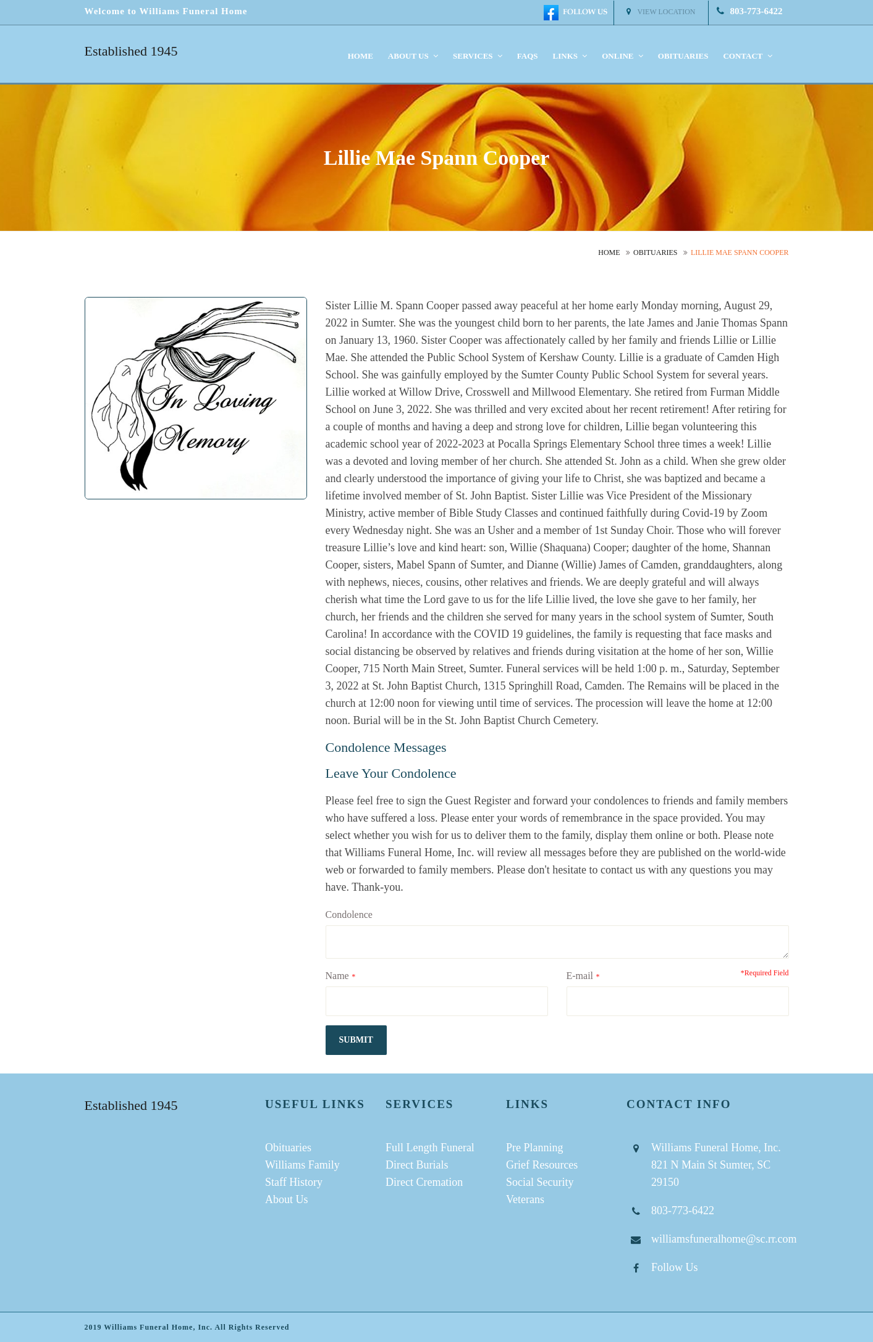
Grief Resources (542, 1165)
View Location (660, 11)
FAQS (527, 55)
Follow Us (674, 1267)
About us (413, 55)
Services (477, 55)
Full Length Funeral (430, 1147)
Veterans (525, 1199)
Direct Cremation (424, 1182)
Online (622, 55)
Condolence (349, 914)
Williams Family (302, 1165)
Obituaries (683, 55)
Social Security (539, 1182)
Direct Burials (417, 1165)
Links (570, 55)
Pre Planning (534, 1147)
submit (356, 1039)
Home (360, 55)
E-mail (580, 975)
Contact (747, 55)
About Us (286, 1199)
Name (337, 975)
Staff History (294, 1182)
